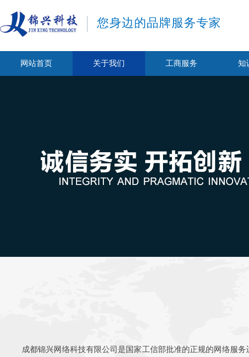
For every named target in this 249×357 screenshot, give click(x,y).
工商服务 (181, 63)
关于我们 (109, 63)
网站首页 (36, 63)
